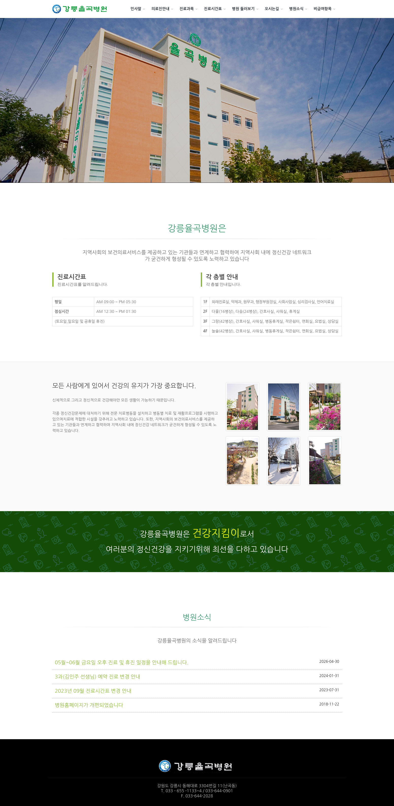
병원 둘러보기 (243, 9)
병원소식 (296, 9)
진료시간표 (213, 9)
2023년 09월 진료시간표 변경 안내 (197, 691)
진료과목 (186, 9)
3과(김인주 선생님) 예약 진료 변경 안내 (197, 676)
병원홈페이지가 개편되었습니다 (197, 705)
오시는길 (272, 9)
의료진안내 (160, 9)
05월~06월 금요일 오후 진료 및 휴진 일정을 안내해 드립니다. (197, 662)
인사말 (135, 9)
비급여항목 (323, 9)
